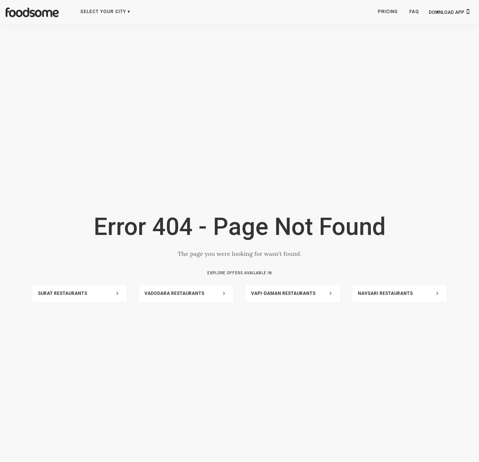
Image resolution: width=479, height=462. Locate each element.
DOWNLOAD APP (449, 12)
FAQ (414, 11)
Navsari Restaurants (385, 293)
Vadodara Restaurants (174, 293)
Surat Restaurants (62, 293)
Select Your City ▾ (105, 11)
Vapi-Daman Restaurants (283, 293)
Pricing (388, 11)
